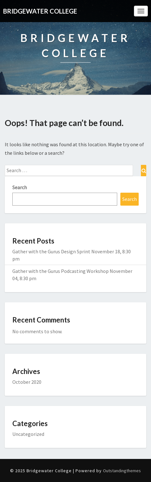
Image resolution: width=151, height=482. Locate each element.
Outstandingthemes (122, 470)
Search (19, 187)
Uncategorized (28, 434)
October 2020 (26, 382)
